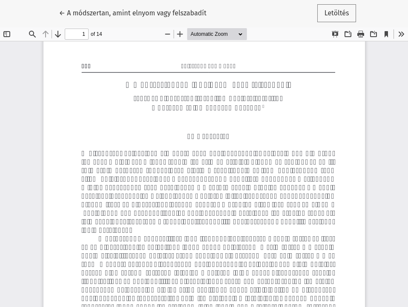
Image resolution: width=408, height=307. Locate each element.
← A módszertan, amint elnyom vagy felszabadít (133, 12)
